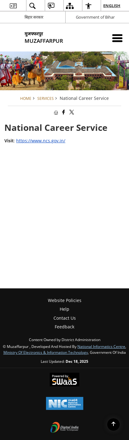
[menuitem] (13, 5)
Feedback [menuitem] (64, 327)
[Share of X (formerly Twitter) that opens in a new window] (71, 112)
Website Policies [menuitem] (64, 300)
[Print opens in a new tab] (55, 112)
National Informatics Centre (101, 346)
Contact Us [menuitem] (64, 318)
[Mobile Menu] (117, 38)
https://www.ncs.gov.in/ (40, 141)
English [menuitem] (112, 5)
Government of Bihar (95, 17)
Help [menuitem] (64, 309)
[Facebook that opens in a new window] (63, 112)
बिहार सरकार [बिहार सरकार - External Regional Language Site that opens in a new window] (34, 17)
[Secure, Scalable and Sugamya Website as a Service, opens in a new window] (64, 380)
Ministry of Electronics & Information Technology (45, 352)
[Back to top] (113, 424)
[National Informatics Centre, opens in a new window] (64, 404)
